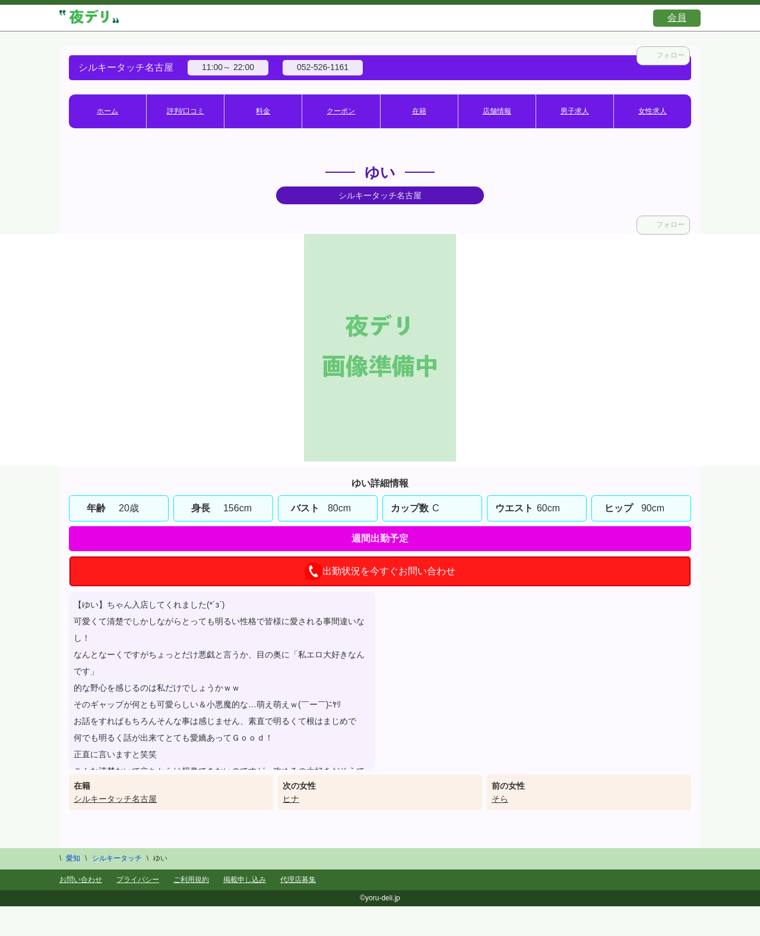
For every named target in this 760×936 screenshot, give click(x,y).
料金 (263, 111)
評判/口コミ (185, 111)
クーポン (341, 111)
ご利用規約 (191, 879)
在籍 (419, 111)
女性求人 (652, 111)
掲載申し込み (244, 879)
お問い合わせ (80, 879)
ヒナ (291, 799)
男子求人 (574, 111)
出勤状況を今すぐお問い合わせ (380, 571)
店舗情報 (497, 111)
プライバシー (137, 879)
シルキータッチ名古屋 (115, 799)
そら (500, 799)
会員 (676, 17)
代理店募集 (298, 879)
